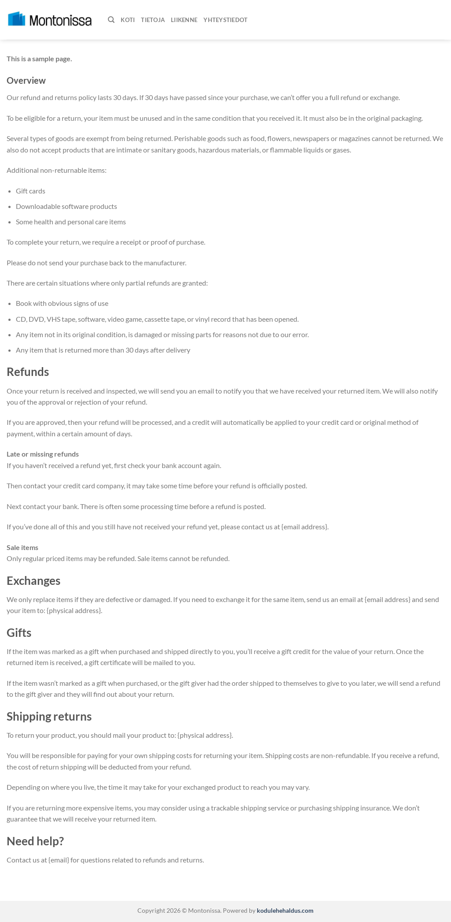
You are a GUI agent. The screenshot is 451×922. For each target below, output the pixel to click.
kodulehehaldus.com (284, 910)
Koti (128, 19)
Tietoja (153, 19)
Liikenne (184, 19)
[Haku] (111, 19)
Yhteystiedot (225, 19)
